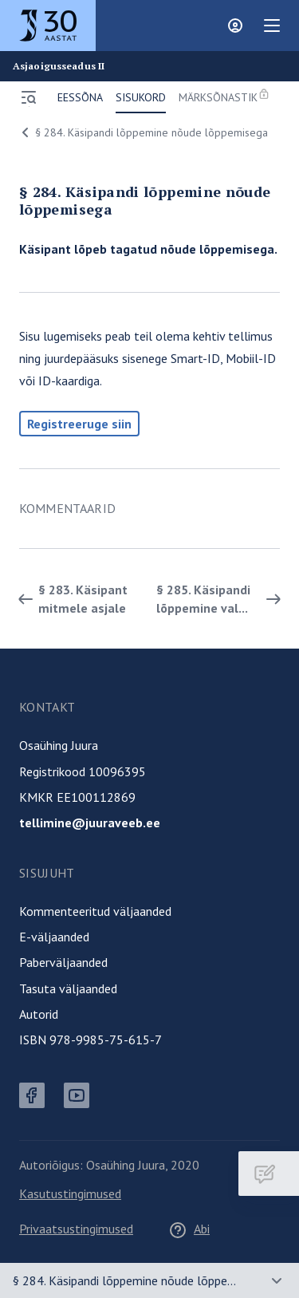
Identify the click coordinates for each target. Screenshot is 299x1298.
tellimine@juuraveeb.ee (89, 822)
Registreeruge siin (79, 424)
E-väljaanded (54, 937)
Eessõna (80, 97)
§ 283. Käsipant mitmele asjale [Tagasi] (70, 598)
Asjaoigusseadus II (58, 66)
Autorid (38, 1014)
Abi (189, 1229)
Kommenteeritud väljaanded (95, 911)
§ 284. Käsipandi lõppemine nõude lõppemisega (142, 132)
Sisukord (141, 97)
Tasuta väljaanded (68, 988)
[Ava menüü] (29, 97)
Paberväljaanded (63, 962)
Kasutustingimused (70, 1193)
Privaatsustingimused (76, 1229)
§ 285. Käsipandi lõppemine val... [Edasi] (221, 598)
